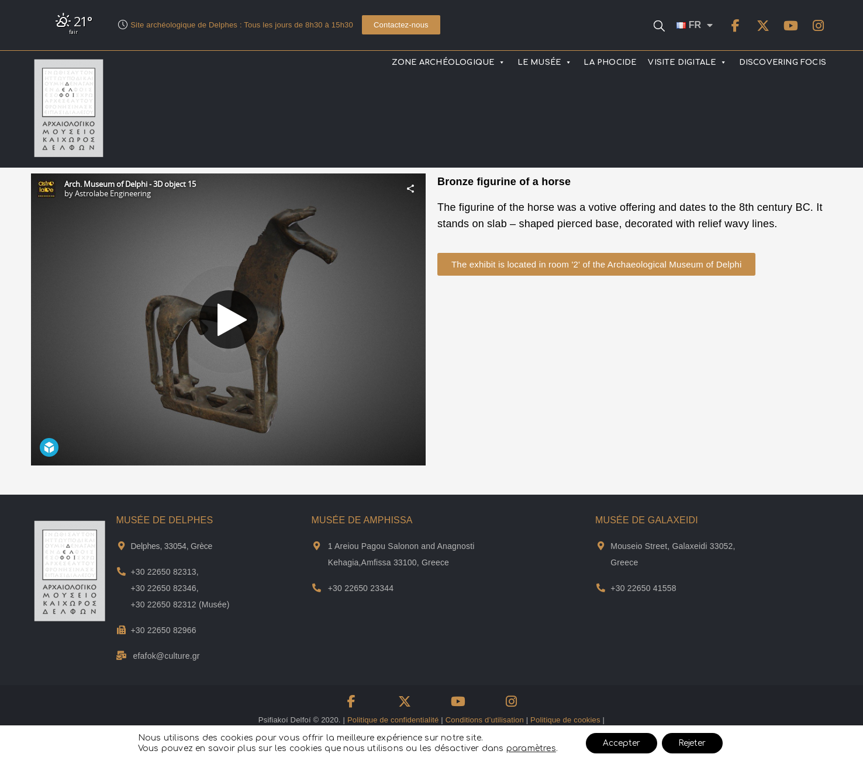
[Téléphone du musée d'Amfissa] (316, 587)
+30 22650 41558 (643, 588)
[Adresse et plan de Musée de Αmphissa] (316, 545)
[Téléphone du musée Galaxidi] (600, 587)
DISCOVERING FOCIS (782, 62)
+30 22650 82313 (163, 571)
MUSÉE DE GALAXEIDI (646, 520)
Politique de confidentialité (393, 719)
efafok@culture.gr (166, 656)
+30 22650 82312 (163, 604)
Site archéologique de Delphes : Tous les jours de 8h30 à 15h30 (241, 24)
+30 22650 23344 (360, 588)
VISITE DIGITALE (687, 62)
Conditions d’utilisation (485, 719)
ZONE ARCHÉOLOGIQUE (449, 62)
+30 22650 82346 (163, 588)
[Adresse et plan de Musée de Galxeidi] (600, 545)
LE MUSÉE (544, 62)
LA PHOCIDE (610, 62)
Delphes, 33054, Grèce (171, 546)
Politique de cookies (565, 719)
